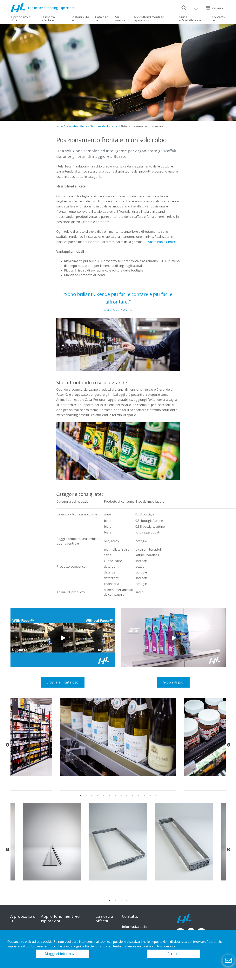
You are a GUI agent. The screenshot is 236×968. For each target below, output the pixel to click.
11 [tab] (138, 796)
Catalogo (101, 17)
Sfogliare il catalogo (62, 682)
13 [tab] (150, 796)
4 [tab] (98, 796)
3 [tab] (92, 796)
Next (229, 745)
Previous (8, 745)
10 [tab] (133, 796)
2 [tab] (86, 796)
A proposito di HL (20, 19)
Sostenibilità (80, 17)
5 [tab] (103, 796)
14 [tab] (156, 796)
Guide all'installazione (190, 19)
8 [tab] (121, 796)
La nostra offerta (48, 19)
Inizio (59, 126)
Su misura (120, 19)
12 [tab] (144, 796)
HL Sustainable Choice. (159, 242)
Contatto (218, 17)
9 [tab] (127, 796)
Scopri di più (173, 682)
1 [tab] (80, 796)
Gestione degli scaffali (104, 126)
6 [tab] (109, 796)
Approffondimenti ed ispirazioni (149, 19)
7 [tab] (115, 796)
